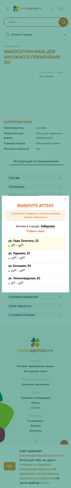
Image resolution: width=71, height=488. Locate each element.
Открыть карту (35, 231)
